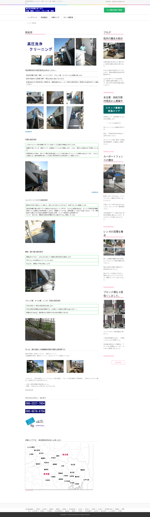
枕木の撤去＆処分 (113, 38)
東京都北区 (72, 509)
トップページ (32, 17)
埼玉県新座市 (58, 511)
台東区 (93, 509)
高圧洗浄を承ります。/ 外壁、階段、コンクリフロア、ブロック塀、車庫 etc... (40, 10)
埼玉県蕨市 (88, 511)
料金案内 (44, 17)
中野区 (38, 509)
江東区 (42, 511)
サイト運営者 (68, 17)
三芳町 (120, 511)
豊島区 (58, 509)
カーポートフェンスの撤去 (113, 158)
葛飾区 (117, 509)
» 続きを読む (118, 362)
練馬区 (51, 509)
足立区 (80, 509)
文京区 (100, 509)
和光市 (67, 511)
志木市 (96, 511)
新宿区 (64, 509)
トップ (29, 23)
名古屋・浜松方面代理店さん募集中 (113, 99)
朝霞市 (74, 511)
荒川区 (87, 509)
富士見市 (103, 511)
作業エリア (55, 17)
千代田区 (49, 511)
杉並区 (45, 509)
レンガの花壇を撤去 (113, 233)
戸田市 (80, 511)
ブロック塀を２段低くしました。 (113, 294)
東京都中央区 (109, 509)
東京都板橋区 (29, 509)
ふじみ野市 (112, 511)
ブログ (107, 32)
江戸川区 (34, 511)
